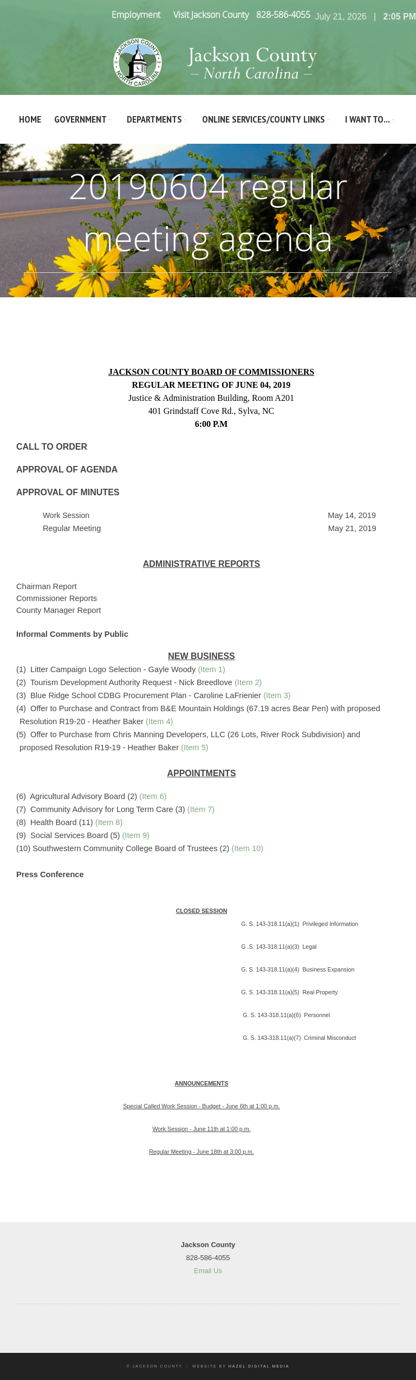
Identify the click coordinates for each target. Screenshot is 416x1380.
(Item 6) (153, 796)
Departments (154, 119)
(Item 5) (195, 747)
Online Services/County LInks (263, 119)
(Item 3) (277, 695)
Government (80, 119)
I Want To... (367, 119)
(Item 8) (109, 822)
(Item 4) (159, 721)
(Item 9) (136, 835)
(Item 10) (248, 848)
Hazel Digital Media (259, 1366)
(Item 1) (211, 669)
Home (30, 119)
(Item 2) (248, 682)
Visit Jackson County (211, 15)
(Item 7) (201, 809)
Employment (136, 15)
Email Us (208, 1271)
